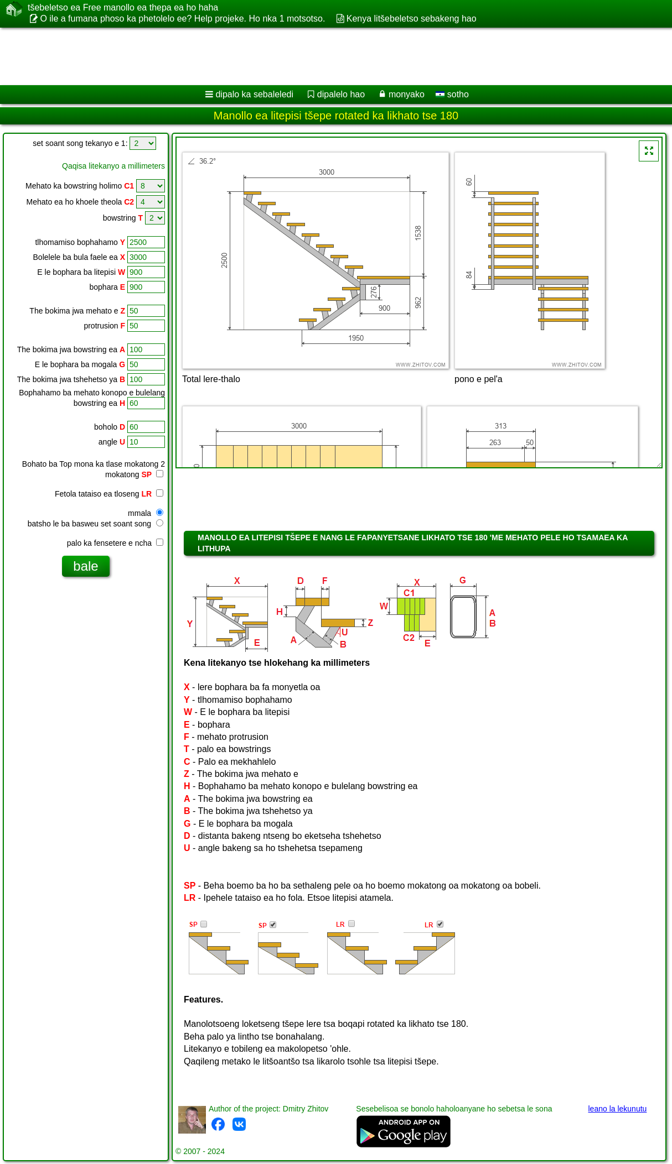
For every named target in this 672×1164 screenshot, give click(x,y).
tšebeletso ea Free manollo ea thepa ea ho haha (123, 8)
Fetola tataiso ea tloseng (109, 493)
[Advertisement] (282, 56)
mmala (145, 513)
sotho (452, 94)
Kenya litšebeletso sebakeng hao (412, 18)
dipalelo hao (341, 94)
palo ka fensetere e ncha (115, 543)
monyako (407, 94)
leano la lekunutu (617, 1108)
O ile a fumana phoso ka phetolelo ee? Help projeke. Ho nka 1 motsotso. (182, 18)
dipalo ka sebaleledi (254, 94)
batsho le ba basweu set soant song (95, 523)
